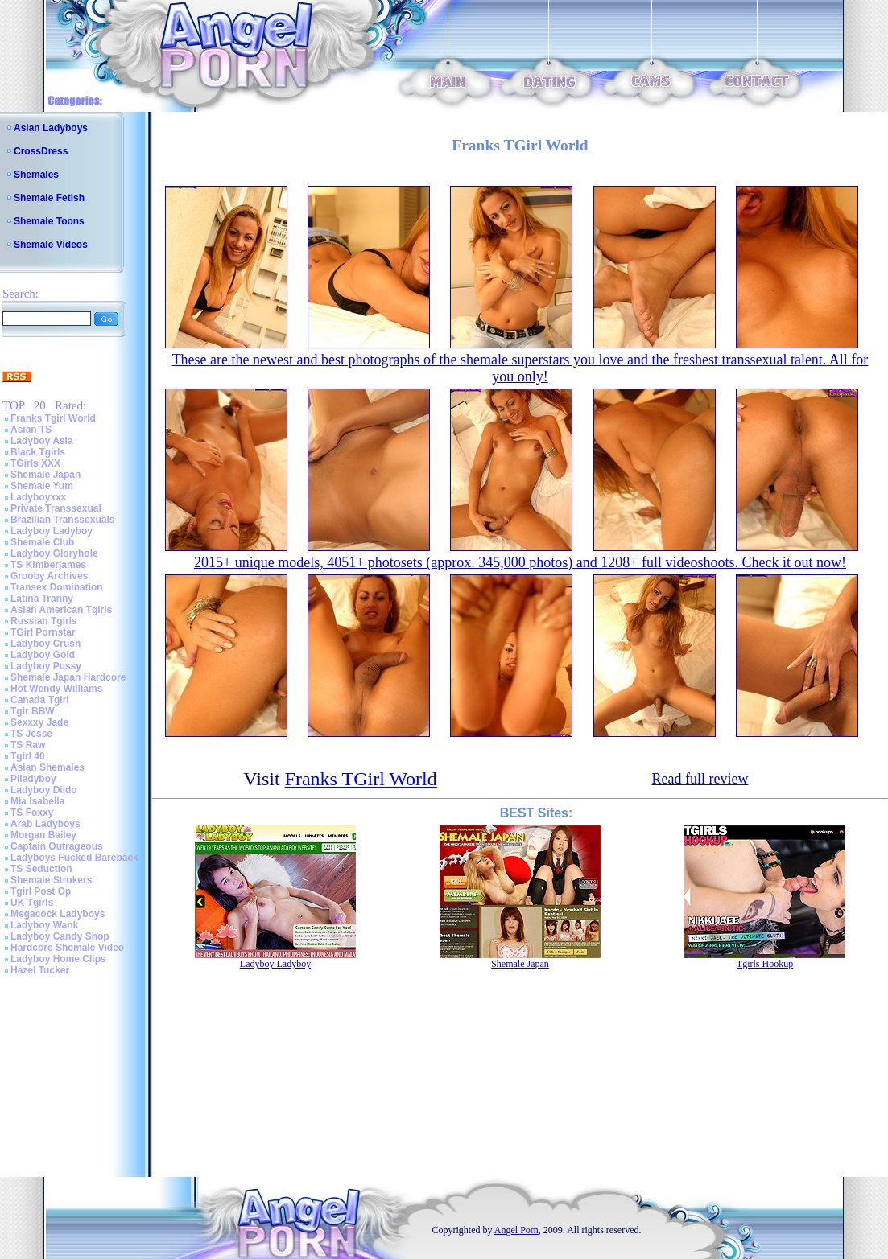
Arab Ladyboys (45, 823)
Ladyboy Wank (44, 925)
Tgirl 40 (27, 756)
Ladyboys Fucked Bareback (74, 857)
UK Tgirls (31, 902)
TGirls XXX (35, 463)
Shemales (36, 174)
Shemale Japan (45, 474)
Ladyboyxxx (38, 497)
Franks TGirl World (361, 778)
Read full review (699, 779)
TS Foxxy (31, 812)
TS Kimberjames (48, 564)
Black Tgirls (37, 452)
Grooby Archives (49, 576)
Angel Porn (516, 1230)
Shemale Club (42, 542)
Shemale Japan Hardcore (68, 677)
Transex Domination (56, 587)
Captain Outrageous (56, 846)
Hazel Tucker (39, 970)
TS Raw (27, 745)
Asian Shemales (47, 767)
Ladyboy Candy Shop (59, 936)
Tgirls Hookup (765, 963)
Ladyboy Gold (42, 654)
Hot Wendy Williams (56, 688)
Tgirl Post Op (40, 891)
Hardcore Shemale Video (67, 947)
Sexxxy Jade (39, 722)
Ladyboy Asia (41, 440)
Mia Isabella (37, 801)
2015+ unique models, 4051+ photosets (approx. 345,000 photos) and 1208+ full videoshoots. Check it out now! (520, 562)
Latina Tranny (41, 598)
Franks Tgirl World (53, 418)
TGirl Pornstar (43, 632)
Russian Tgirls (43, 621)
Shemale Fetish (49, 198)
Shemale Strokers (51, 880)
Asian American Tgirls (61, 609)
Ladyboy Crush (45, 643)
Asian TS (31, 429)
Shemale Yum (41, 486)
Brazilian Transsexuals (62, 519)
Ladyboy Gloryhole (54, 553)
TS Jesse (31, 733)
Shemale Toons (49, 221)
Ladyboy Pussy (45, 666)
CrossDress (41, 151)
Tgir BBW (32, 711)
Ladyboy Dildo (43, 790)
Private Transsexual (55, 508)
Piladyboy (33, 778)
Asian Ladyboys (51, 128)
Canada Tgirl (39, 700)
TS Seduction (41, 868)
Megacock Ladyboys (57, 914)
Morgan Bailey (43, 835)
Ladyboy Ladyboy (51, 531)
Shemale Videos (51, 244)
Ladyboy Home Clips (58, 959)
